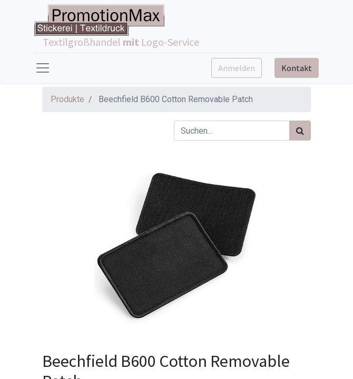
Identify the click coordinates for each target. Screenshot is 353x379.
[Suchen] (300, 131)
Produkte (67, 99)
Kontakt (296, 68)
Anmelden (236, 68)
